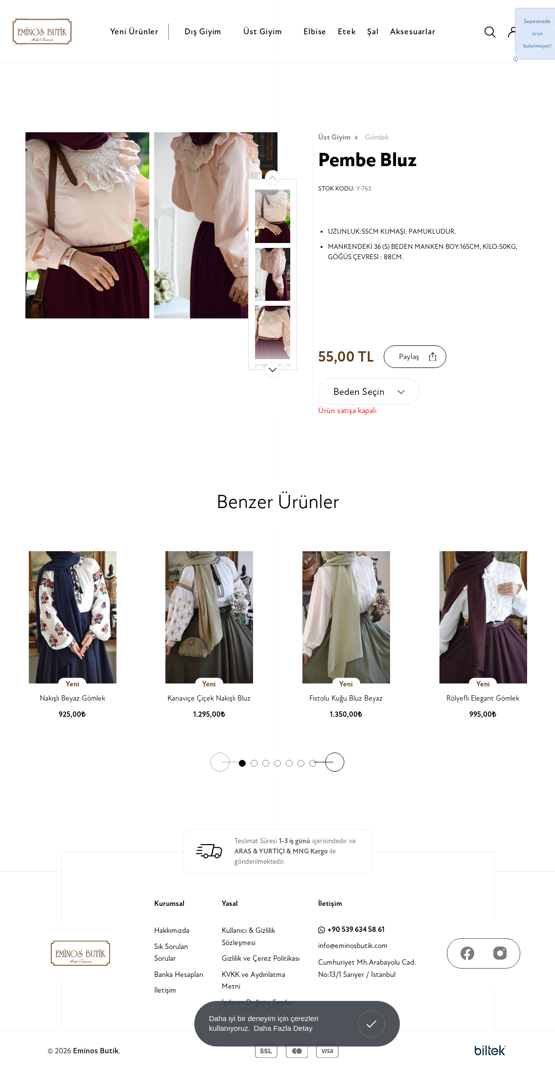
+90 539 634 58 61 (351, 929)
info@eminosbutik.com (353, 945)
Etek (347, 31)
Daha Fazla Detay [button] (283, 1028)
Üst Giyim (262, 31)
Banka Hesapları (178, 974)
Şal (372, 31)
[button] (272, 370)
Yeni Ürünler (134, 31)
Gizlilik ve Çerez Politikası (261, 958)
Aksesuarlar (413, 31)
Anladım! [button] (371, 1017)
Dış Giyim (203, 31)
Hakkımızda (171, 930)
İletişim (165, 990)
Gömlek (377, 137)
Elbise (314, 31)
